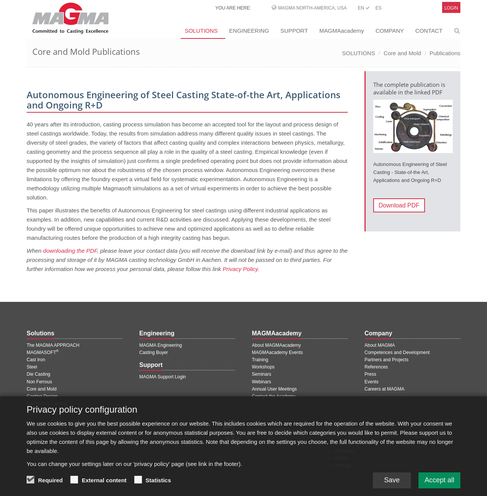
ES (379, 8)
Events (371, 381)
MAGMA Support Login (162, 377)
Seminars (261, 374)
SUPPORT (294, 30)
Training (260, 359)
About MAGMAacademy (276, 345)
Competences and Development (397, 352)
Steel (32, 367)
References (376, 367)
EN (364, 8)
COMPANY (390, 30)
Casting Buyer (153, 352)
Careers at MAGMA (384, 389)
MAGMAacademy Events (277, 352)
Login (451, 8)
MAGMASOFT (43, 352)
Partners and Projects (386, 359)
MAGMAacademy (341, 30)
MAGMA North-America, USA (312, 8)
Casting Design (42, 396)
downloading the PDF (70, 250)
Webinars (261, 381)
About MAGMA (379, 345)
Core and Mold (402, 53)
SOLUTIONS (201, 30)
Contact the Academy (273, 396)
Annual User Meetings (274, 389)
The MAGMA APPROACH (53, 345)
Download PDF (399, 205)
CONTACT (428, 30)
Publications (445, 53)
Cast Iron (36, 359)
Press (370, 374)
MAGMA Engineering (160, 345)
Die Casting (38, 374)
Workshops (263, 367)
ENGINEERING (249, 30)
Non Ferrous (39, 381)
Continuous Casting (47, 403)
